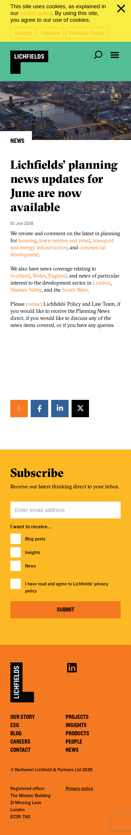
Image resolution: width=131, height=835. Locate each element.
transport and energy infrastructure (62, 244)
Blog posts (35, 539)
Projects (77, 717)
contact (34, 303)
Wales (39, 275)
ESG (14, 725)
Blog (16, 734)
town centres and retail (64, 240)
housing (27, 240)
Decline (50, 33)
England (57, 275)
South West (75, 289)
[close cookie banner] (122, 9)
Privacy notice (79, 788)
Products (77, 734)
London (102, 282)
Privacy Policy (86, 33)
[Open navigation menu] (115, 55)
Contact (20, 750)
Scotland (20, 275)
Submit (65, 610)
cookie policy (36, 13)
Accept (22, 33)
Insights (32, 552)
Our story (22, 717)
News (30, 566)
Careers (20, 742)
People (74, 742)
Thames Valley (26, 289)
